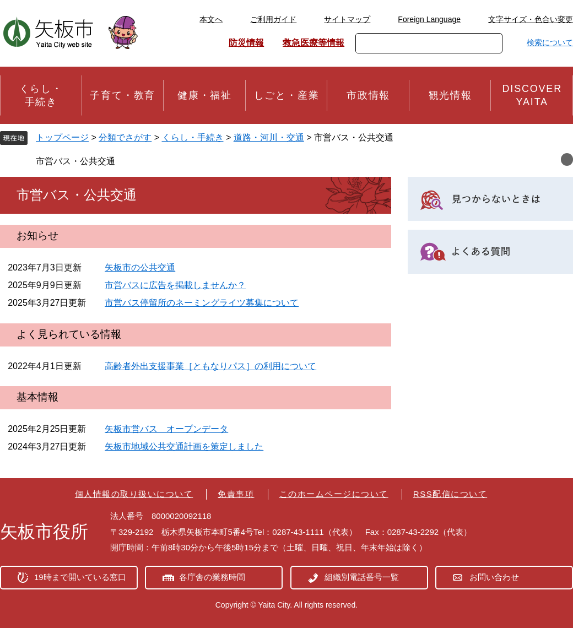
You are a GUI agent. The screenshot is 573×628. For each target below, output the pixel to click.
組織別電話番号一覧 (362, 577)
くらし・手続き (193, 137)
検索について (550, 42)
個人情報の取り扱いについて (134, 494)
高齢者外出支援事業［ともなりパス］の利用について (210, 366)
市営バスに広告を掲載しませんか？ (175, 285)
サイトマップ (347, 19)
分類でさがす (125, 137)
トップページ (62, 137)
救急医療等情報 (313, 42)
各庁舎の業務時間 (212, 577)
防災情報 (246, 42)
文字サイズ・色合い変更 (530, 19)
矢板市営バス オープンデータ (166, 429)
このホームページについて (333, 494)
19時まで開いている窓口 (80, 577)
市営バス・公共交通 (75, 161)
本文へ (211, 19)
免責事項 (236, 494)
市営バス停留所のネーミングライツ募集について (202, 302)
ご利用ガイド (273, 19)
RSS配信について (450, 494)
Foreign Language (429, 19)
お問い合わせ (494, 577)
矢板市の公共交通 (140, 267)
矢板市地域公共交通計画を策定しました (184, 446)
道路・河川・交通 (269, 137)
